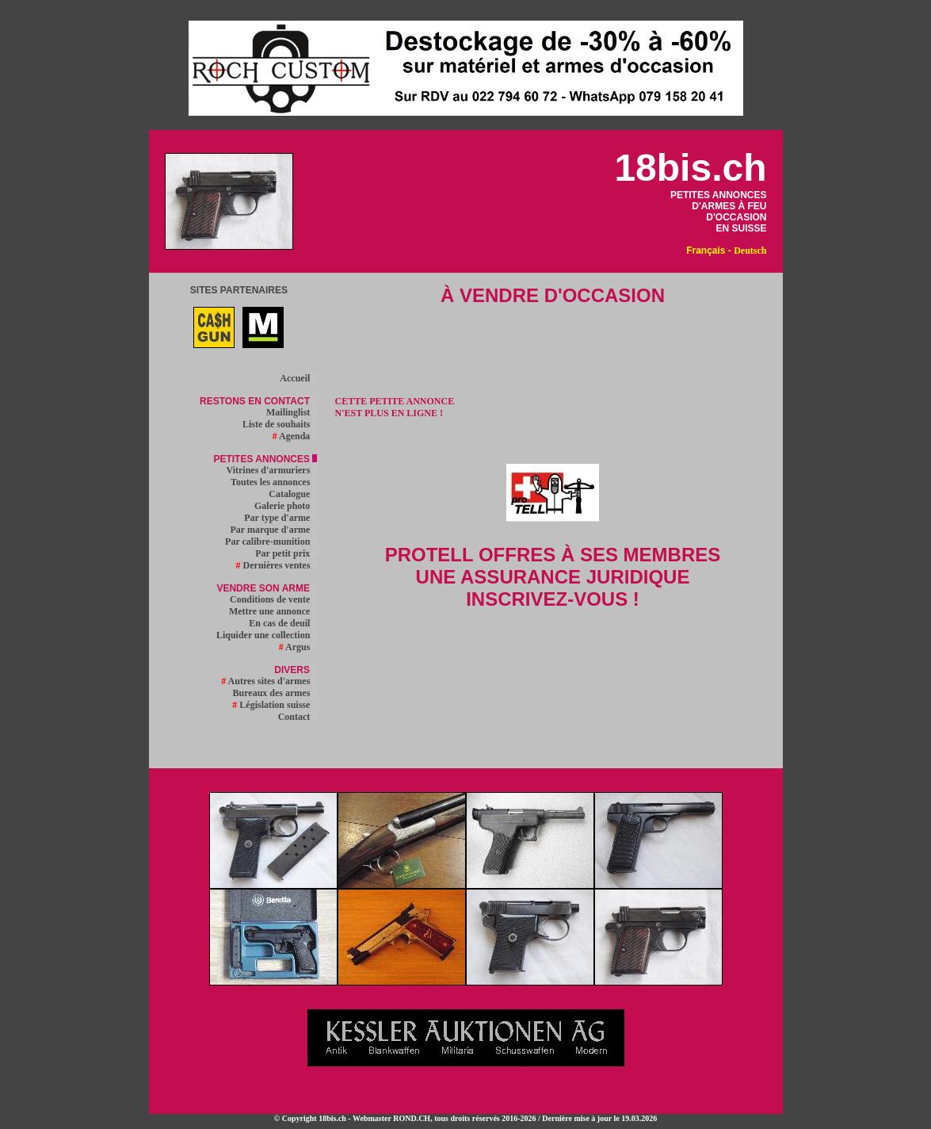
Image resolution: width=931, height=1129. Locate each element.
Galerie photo (285, 505)
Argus (298, 647)
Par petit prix (286, 553)
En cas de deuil (283, 623)
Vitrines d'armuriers (271, 470)
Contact (298, 716)
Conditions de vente (273, 599)
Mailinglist (291, 412)
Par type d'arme (280, 517)
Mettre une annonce (273, 611)
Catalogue (293, 493)
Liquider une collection (266, 635)
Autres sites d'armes (269, 681)
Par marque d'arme (273, 529)
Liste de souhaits (279, 424)
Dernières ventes (277, 565)
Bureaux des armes (275, 692)
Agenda (295, 436)
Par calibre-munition (271, 541)
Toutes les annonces (274, 482)
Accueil (298, 378)
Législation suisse (274, 704)
